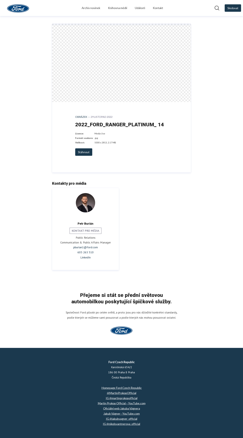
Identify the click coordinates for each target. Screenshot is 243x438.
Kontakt (158, 8)
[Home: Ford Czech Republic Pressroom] (18, 8)
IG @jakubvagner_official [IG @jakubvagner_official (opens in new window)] (121, 418)
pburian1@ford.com (85, 247)
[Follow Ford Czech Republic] (233, 8)
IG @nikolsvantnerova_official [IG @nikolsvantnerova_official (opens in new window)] (121, 424)
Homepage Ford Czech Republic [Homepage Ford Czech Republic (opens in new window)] (121, 388)
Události (140, 8)
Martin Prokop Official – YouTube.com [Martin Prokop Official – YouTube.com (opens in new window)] (121, 403)
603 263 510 (85, 252)
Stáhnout (84, 152)
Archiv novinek (91, 8)
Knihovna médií (117, 8)
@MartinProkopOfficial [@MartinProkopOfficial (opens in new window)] (121, 393)
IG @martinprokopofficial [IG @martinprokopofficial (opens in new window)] (121, 398)
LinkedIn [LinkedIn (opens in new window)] (85, 257)
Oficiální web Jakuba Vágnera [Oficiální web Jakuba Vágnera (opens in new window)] (121, 408)
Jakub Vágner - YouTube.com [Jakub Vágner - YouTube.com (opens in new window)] (121, 413)
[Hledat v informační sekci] (217, 8)
